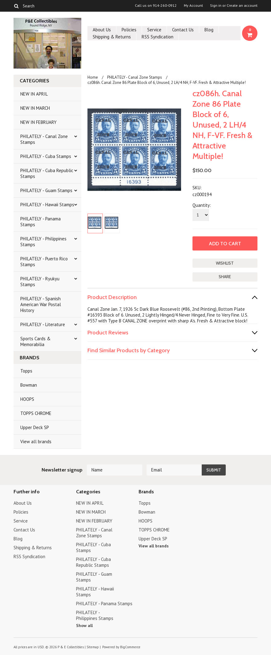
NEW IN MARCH (35, 108)
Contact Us (183, 30)
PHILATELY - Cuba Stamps (45, 156)
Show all (84, 625)
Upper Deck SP (34, 427)
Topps (26, 371)
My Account (193, 5)
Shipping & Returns (112, 37)
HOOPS (27, 399)
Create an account (242, 5)
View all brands (35, 441)
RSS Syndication (157, 37)
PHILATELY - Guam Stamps (46, 190)
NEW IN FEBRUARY (38, 122)
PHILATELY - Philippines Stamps (43, 241)
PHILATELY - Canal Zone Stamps (44, 139)
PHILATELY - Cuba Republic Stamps (46, 173)
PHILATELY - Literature (42, 324)
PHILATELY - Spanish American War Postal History (40, 304)
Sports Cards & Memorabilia (35, 341)
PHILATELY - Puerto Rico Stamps (44, 261)
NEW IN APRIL (34, 94)
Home (92, 77)
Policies (129, 30)
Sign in (215, 5)
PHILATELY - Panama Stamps (40, 221)
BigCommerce (130, 647)
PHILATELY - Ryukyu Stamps (39, 281)
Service (154, 30)
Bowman (28, 385)
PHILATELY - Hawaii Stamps (47, 204)
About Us (102, 30)
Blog (208, 30)
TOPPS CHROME (35, 413)
